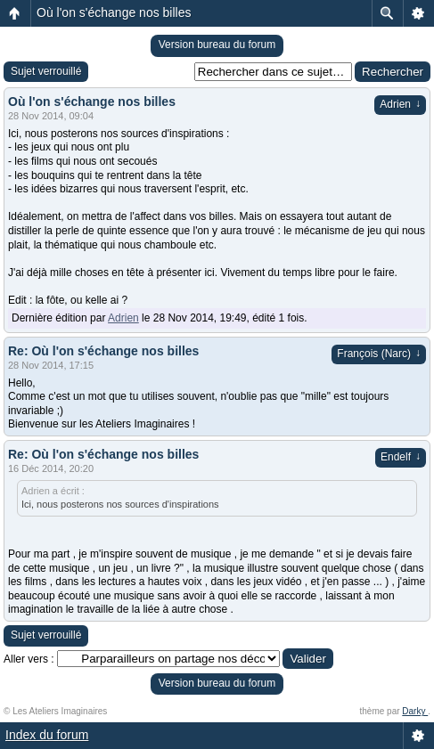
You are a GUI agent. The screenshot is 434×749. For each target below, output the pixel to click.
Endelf (401, 457)
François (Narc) (379, 353)
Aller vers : (29, 659)
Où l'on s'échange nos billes (114, 12)
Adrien (400, 104)
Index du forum (46, 735)
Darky (415, 711)
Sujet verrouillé (46, 71)
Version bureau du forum (217, 44)
